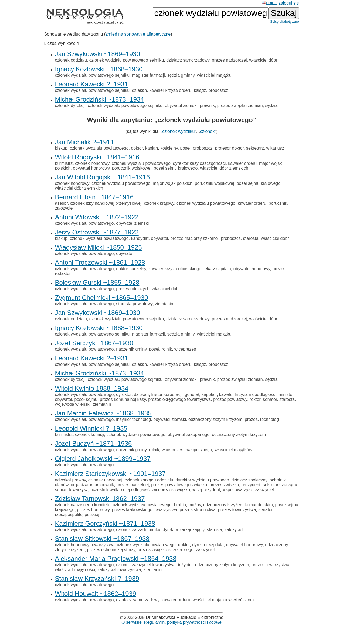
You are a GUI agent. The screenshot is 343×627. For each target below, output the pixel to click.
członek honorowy (92, 163)
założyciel (64, 208)
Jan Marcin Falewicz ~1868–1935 (103, 413)
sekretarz (255, 148)
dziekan (139, 90)
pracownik (104, 484)
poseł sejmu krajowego (176, 168)
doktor (137, 148)
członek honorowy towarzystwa (85, 544)
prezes (279, 268)
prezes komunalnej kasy (123, 399)
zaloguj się (289, 3)
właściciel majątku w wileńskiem (223, 600)
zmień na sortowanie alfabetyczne (138, 34)
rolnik (167, 349)
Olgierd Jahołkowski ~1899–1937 (103, 458)
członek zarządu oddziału (149, 480)
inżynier (185, 564)
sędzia (271, 105)
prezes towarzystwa (237, 509)
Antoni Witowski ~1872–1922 (97, 217)
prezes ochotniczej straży (111, 549)
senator (270, 399)
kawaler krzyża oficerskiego (174, 268)
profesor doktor (229, 148)
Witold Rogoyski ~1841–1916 (97, 157)
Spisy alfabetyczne (284, 21)
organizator (81, 484)
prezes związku (224, 484)
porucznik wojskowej (131, 168)
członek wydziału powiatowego (99, 148)
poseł (185, 148)
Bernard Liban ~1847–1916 (94, 197)
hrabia (180, 504)
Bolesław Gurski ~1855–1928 (97, 282)
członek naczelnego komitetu (82, 504)
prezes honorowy (93, 509)
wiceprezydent (206, 489)
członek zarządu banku (138, 529)
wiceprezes (185, 349)
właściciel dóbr (263, 60)
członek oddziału (71, 60)
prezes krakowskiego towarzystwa (144, 509)
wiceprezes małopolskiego (187, 449)
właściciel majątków (233, 449)
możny (194, 504)
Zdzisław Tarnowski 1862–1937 (100, 498)
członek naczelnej (105, 480)
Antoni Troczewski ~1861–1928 (100, 262)
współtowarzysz (237, 489)
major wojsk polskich (172, 183)
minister (286, 394)
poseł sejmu (85, 399)
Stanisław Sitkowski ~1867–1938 (102, 538)
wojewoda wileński (73, 404)
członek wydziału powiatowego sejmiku (126, 60)
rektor (255, 399)
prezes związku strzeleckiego (165, 549)
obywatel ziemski (181, 105)
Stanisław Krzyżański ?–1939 (97, 578)
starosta (251, 238)
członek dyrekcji (70, 105)
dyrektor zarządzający (183, 529)
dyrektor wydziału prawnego (202, 480)
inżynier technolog (133, 419)
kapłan (151, 148)
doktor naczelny (131, 268)
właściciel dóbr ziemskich (224, 168)
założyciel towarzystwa (119, 569)
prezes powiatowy (230, 399)
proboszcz (218, 90)
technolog (269, 419)
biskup (61, 148)
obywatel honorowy (91, 168)
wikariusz (275, 148)
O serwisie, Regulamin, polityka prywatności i (171, 622)
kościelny (169, 148)
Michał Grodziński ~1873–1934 (99, 99)
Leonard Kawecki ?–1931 (91, 84)
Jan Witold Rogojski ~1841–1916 (102, 177)
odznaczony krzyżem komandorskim (238, 504)
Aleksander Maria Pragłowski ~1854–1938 (115, 558)
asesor (61, 203)
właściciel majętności (75, 569)
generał (192, 394)
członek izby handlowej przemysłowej (106, 203)
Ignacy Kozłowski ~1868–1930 (99, 69)
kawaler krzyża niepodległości (247, 394)
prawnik (207, 105)
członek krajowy (159, 203)
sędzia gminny (181, 75)
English (269, 3)
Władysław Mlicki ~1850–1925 (98, 247)
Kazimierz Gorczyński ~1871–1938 (105, 523)
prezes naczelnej (132, 484)
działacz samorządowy (187, 60)
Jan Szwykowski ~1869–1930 (97, 54)
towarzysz (78, 489)
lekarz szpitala (217, 268)
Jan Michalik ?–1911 (84, 142)
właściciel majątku (214, 75)
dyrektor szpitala (208, 544)
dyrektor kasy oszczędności (199, 163)
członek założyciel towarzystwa (146, 564)
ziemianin (164, 303)
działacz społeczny (249, 480)
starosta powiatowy (134, 303)
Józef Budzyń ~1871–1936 (93, 443)
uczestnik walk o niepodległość (120, 489)
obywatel (159, 238)
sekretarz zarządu (280, 484)
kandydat (139, 238)
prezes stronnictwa (198, 509)
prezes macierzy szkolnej (194, 238)
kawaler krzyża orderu (170, 90)
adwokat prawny (70, 480)
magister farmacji (148, 75)
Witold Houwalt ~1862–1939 (95, 593)
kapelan (209, 394)
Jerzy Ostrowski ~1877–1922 (97, 232)
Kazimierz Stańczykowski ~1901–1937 (110, 473)
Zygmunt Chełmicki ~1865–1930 (101, 297)
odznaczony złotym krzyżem (215, 419)
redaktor (63, 273)
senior (61, 489)
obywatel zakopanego (188, 434)
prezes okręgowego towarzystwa (179, 399)
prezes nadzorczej (229, 60)
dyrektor (123, 394)
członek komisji (89, 434)
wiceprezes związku (171, 489)
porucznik (278, 203)
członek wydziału (178, 131)
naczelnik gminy (131, 349)
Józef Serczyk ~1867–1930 (94, 343)
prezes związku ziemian (240, 105)
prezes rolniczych (133, 288)
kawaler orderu (242, 163)
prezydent (251, 484)
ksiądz (200, 90)
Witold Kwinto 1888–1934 (91, 388)
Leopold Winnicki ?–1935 (91, 428)
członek (207, 131)
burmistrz (64, 163)
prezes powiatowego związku (179, 484)
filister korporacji (166, 394)
